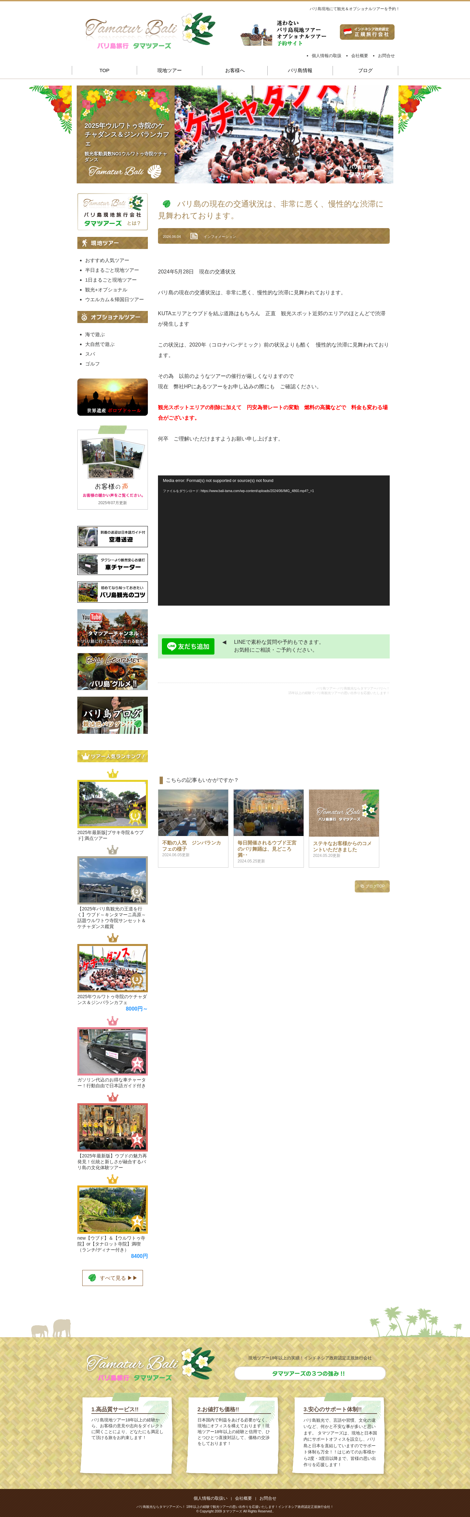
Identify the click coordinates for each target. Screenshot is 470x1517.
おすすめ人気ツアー (107, 260)
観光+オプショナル (106, 289)
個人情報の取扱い (210, 1498)
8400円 (139, 1256)
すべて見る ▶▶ (112, 1277)
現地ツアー (169, 70)
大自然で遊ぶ (100, 344)
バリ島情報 (300, 70)
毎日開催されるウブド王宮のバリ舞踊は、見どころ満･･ (267, 849)
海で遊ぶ (95, 334)
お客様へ (235, 70)
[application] (274, 540)
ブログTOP (372, 886)
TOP (105, 70)
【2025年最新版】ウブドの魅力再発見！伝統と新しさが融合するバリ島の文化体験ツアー (112, 1161)
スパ (90, 354)
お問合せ (386, 55)
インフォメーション (220, 237)
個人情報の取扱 (326, 55)
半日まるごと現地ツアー (112, 270)
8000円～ (137, 1009)
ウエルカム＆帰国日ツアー (114, 299)
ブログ (365, 70)
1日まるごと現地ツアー (111, 280)
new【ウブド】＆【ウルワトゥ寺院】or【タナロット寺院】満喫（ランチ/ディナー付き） (111, 1243)
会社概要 (359, 55)
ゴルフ (92, 363)
